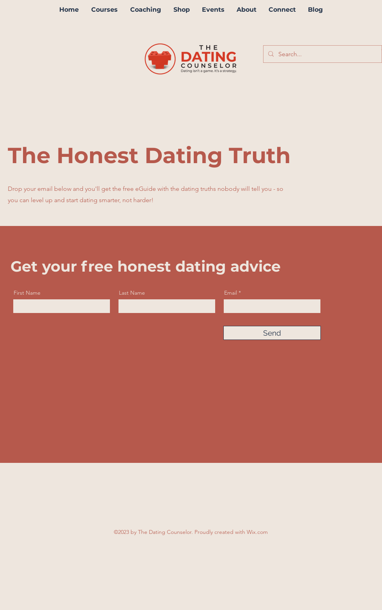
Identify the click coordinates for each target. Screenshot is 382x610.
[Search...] (321, 54)
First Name (27, 292)
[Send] (272, 333)
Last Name (132, 292)
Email (230, 292)
